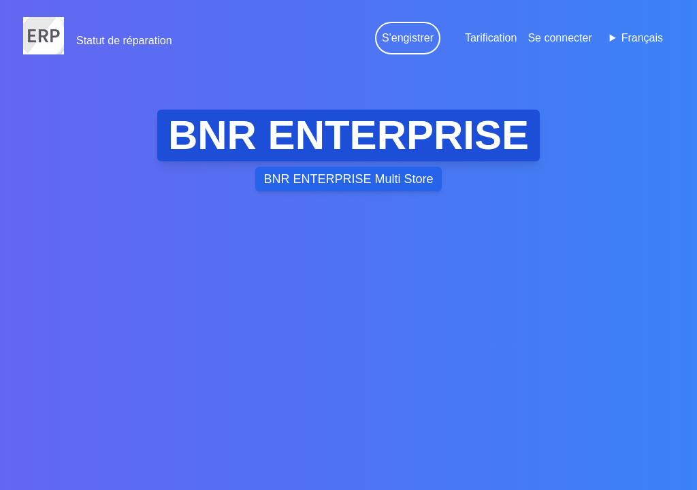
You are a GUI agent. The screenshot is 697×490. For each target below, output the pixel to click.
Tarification (491, 38)
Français (642, 38)
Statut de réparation (124, 40)
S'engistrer (408, 38)
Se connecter (559, 38)
